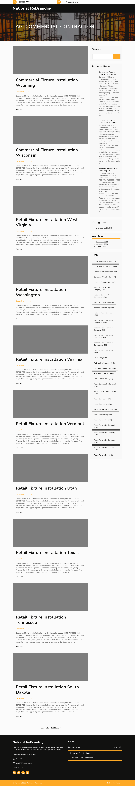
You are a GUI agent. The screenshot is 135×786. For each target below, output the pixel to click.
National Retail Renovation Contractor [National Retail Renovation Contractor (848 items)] (104, 336)
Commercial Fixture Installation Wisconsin (108, 121)
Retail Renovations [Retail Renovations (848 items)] (103, 455)
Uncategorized (101, 228)
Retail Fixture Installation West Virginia (109, 169)
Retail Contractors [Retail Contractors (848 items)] (103, 404)
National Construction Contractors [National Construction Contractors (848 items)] (102, 296)
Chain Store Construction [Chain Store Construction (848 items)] (105, 261)
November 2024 (102, 244)
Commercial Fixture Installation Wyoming (107, 73)
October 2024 (101, 246)
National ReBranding (33, 8)
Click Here (73, 758)
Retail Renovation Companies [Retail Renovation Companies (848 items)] (105, 426)
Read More (19, 109)
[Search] (116, 56)
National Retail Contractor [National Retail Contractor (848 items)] (104, 314)
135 (47, 728)
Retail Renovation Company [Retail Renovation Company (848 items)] (104, 434)
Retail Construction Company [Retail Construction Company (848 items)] (105, 392)
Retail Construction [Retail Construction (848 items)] (103, 379)
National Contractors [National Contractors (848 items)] (104, 302)
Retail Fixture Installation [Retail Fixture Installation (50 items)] (105, 409)
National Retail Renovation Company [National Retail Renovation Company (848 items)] (104, 329)
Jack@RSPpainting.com (24, 763)
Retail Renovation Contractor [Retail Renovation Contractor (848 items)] (105, 441)
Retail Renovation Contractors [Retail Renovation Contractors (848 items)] (105, 448)
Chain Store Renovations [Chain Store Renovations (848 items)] (105, 266)
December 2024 (102, 242)
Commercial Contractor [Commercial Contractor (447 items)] (105, 277)
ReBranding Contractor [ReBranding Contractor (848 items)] (105, 368)
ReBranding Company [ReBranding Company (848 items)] (104, 363)
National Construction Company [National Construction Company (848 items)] (102, 288)
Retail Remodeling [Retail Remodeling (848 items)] (103, 415)
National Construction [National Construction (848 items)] (104, 282)
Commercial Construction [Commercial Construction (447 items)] (105, 272)
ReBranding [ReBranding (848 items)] (100, 358)
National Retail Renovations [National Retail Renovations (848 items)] (104, 351)
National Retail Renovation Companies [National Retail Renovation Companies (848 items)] (104, 321)
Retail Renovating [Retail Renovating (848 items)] (103, 420)
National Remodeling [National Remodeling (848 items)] (104, 308)
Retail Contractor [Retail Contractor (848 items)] (102, 399)
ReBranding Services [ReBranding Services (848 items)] (104, 373)
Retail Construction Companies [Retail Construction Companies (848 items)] (105, 385)
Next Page (56, 728)
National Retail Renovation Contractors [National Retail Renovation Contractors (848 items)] (104, 344)
